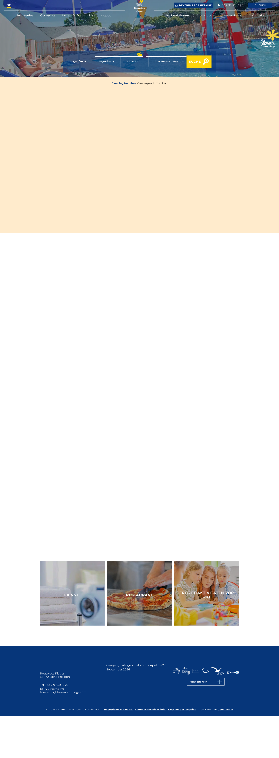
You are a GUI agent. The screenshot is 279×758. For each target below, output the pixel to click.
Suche (191, 61)
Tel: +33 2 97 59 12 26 (54, 685)
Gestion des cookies (182, 709)
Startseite (25, 15)
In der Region (234, 15)
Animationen (206, 15)
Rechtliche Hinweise (118, 709)
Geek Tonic (225, 709)
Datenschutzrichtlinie (150, 709)
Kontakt (258, 15)
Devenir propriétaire (193, 5)
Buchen (260, 5)
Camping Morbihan (124, 83)
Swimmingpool (100, 15)
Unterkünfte (72, 15)
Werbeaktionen (177, 15)
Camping (47, 15)
